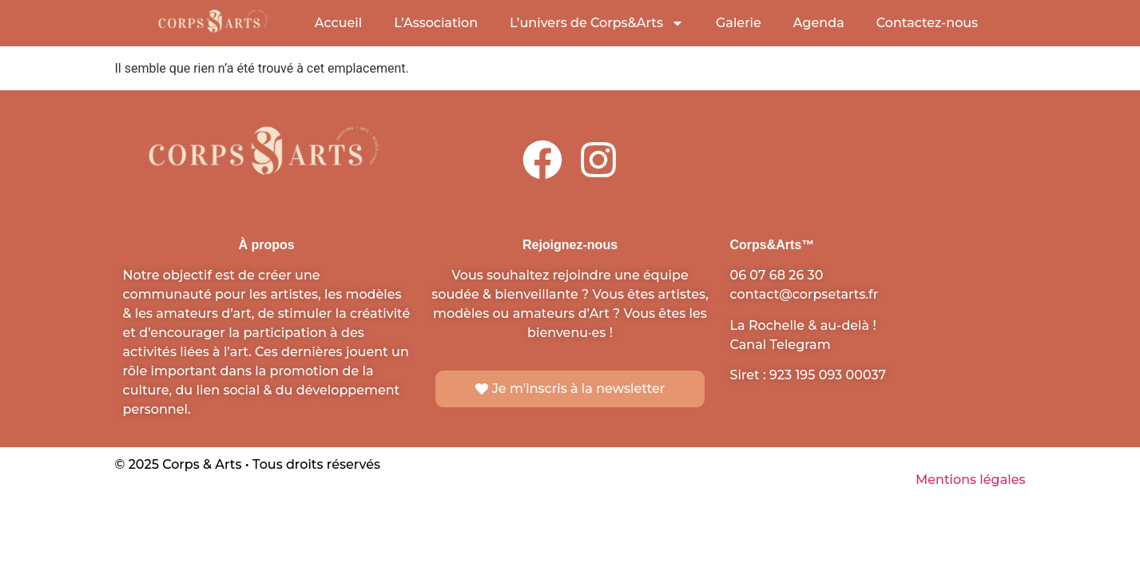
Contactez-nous (927, 22)
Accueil (338, 22)
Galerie (738, 22)
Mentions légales (971, 479)
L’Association (436, 22)
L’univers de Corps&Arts (597, 23)
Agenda (818, 22)
